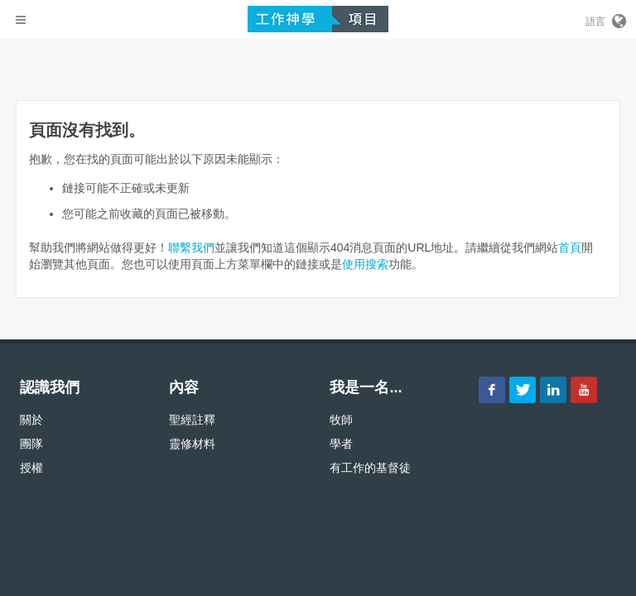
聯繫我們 (191, 247)
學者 (341, 443)
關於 (31, 419)
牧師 (341, 419)
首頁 (569, 247)
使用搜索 (365, 264)
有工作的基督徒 (370, 467)
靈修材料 (192, 443)
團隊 (31, 443)
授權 (31, 467)
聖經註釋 (192, 419)
